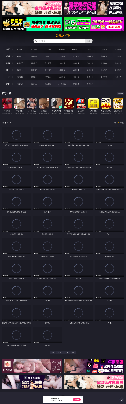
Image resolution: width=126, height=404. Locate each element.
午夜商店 (34, 84)
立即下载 (77, 400)
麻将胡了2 (75, 49)
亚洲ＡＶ (20, 56)
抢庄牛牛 (118, 49)
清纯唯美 (90, 70)
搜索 (88, 41)
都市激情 (20, 77)
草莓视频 (48, 84)
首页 (53, 353)
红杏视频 (76, 84)
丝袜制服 (90, 56)
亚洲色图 (34, 70)
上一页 (59, 353)
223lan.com (63, 36)
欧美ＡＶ (48, 56)
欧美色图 (48, 70)
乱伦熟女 (104, 63)
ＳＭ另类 (118, 56)
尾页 (73, 353)
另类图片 (118, 70)
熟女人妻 (76, 56)
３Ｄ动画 (62, 56)
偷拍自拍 (34, 63)
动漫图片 (62, 70)
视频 (8, 56)
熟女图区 (104, 70)
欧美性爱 (62, 63)
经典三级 (90, 63)
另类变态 (118, 63)
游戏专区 (62, 49)
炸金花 (90, 49)
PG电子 (19, 49)
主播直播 (104, 56)
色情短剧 (90, 84)
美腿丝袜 (76, 70)
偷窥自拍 (20, 70)
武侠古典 (62, 77)
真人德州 (34, 49)
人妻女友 (48, 77)
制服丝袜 (76, 63)
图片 (8, 70)
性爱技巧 (118, 77)
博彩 (8, 49)
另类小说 (90, 77)
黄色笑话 (104, 77)
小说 (8, 77)
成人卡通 (48, 63)
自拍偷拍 (34, 56)
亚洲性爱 (20, 63)
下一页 (66, 353)
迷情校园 (76, 77)
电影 (8, 63)
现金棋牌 (104, 49)
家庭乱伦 (34, 77)
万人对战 (48, 49)
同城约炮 (20, 84)
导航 (8, 84)
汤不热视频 (62, 84)
